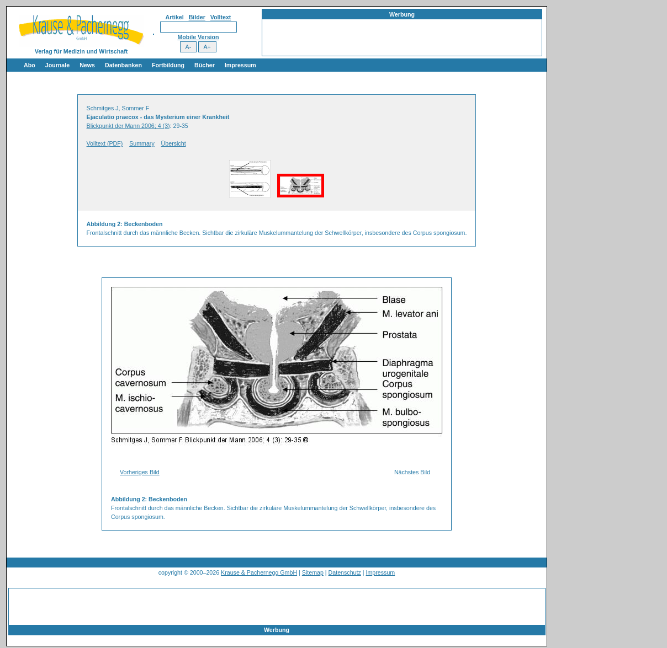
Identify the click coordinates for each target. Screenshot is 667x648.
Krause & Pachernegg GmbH (259, 572)
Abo (29, 65)
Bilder (197, 17)
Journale (57, 65)
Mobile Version (198, 37)
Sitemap (313, 572)
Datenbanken (123, 65)
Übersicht (173, 143)
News (87, 65)
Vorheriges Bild (140, 472)
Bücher (204, 65)
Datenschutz (345, 572)
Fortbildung (168, 65)
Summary (142, 143)
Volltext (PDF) (105, 143)
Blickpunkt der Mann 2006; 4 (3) (128, 125)
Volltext (220, 17)
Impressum (240, 65)
